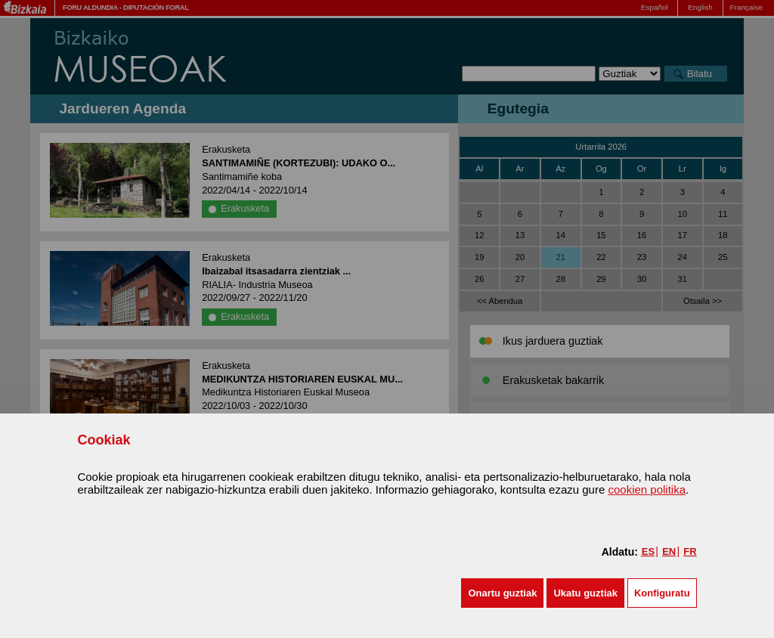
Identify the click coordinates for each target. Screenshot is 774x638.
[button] (502, 593)
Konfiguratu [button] (662, 593)
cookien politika (647, 489)
